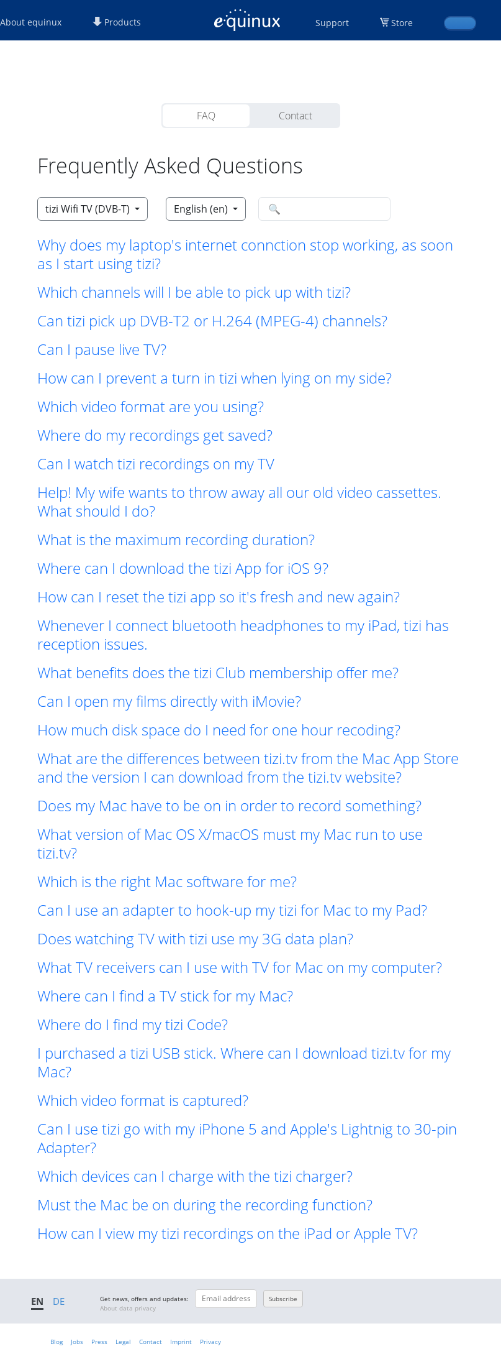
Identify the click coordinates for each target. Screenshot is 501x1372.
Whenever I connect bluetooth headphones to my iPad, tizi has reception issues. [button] (243, 634)
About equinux (30, 22)
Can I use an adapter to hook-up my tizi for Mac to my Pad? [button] (232, 910)
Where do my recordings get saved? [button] (155, 435)
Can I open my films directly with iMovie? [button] (169, 701)
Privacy (210, 1341)
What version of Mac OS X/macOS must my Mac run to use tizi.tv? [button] (230, 843)
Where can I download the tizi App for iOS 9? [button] (182, 568)
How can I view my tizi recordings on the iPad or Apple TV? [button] (227, 1233)
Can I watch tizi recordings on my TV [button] (155, 463)
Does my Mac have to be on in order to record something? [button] (229, 805)
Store (402, 23)
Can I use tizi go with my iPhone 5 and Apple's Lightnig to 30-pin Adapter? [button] (247, 1138)
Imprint (181, 1341)
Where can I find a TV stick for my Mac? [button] (165, 996)
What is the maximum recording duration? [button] (176, 539)
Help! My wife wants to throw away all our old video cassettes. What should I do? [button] (239, 501)
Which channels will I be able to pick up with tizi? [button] (194, 292)
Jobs (77, 1341)
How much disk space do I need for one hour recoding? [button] (218, 730)
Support (332, 23)
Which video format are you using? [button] (150, 406)
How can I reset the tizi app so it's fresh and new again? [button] (218, 596)
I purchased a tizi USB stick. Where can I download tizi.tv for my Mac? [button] (244, 1062)
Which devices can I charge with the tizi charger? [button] (195, 1176)
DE (59, 1301)
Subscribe (283, 1298)
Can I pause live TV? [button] (101, 349)
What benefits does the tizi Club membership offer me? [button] (218, 672)
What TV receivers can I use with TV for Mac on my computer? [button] (239, 967)
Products (117, 22)
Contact (295, 115)
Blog (56, 1341)
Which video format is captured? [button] (142, 1100)
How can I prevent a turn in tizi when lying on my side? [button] (214, 378)
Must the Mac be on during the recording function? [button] (204, 1204)
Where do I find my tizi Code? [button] (132, 1024)
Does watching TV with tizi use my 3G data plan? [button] (195, 938)
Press (99, 1341)
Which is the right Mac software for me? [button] (167, 881)
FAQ (206, 115)
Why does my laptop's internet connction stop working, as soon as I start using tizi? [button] (245, 254)
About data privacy (128, 1308)
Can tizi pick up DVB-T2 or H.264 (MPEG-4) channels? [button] (212, 320)
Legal (123, 1341)
